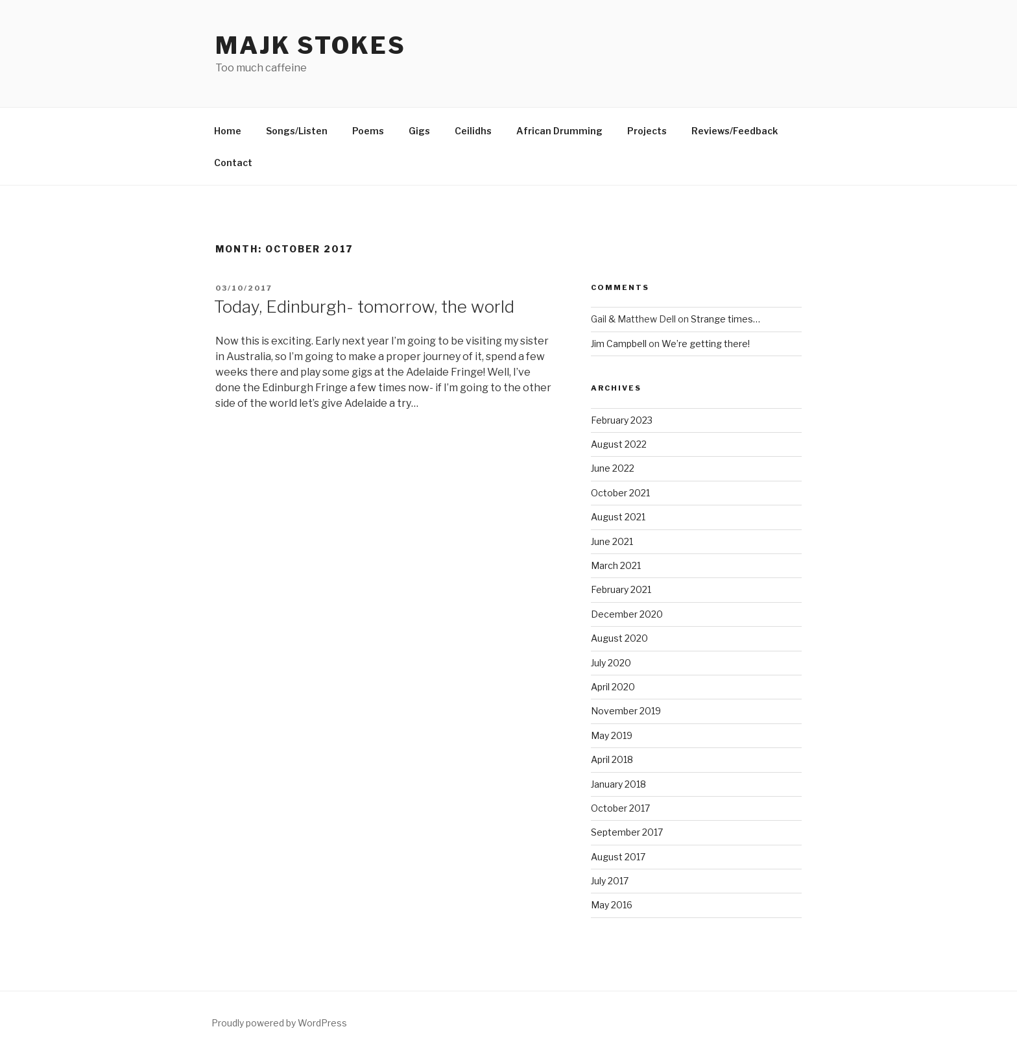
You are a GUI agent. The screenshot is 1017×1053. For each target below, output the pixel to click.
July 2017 (609, 880)
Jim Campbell (619, 343)
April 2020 (613, 686)
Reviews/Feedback (734, 130)
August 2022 (619, 444)
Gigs (419, 130)
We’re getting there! (706, 343)
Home (227, 130)
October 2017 (620, 808)
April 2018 (612, 759)
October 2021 (620, 492)
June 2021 (612, 541)
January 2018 (618, 784)
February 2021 (621, 589)
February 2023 (621, 420)
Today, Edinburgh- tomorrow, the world (364, 307)
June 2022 (612, 468)
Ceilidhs (473, 130)
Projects (647, 130)
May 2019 (611, 735)
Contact (233, 162)
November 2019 (626, 710)
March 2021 (616, 565)
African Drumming (559, 130)
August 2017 (618, 856)
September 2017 (627, 832)
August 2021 (618, 516)
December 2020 (627, 614)
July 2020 (611, 662)
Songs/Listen (297, 130)
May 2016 (611, 904)
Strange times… (725, 318)
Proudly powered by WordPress (279, 1022)
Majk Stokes (310, 45)
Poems (368, 130)
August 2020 (619, 638)
